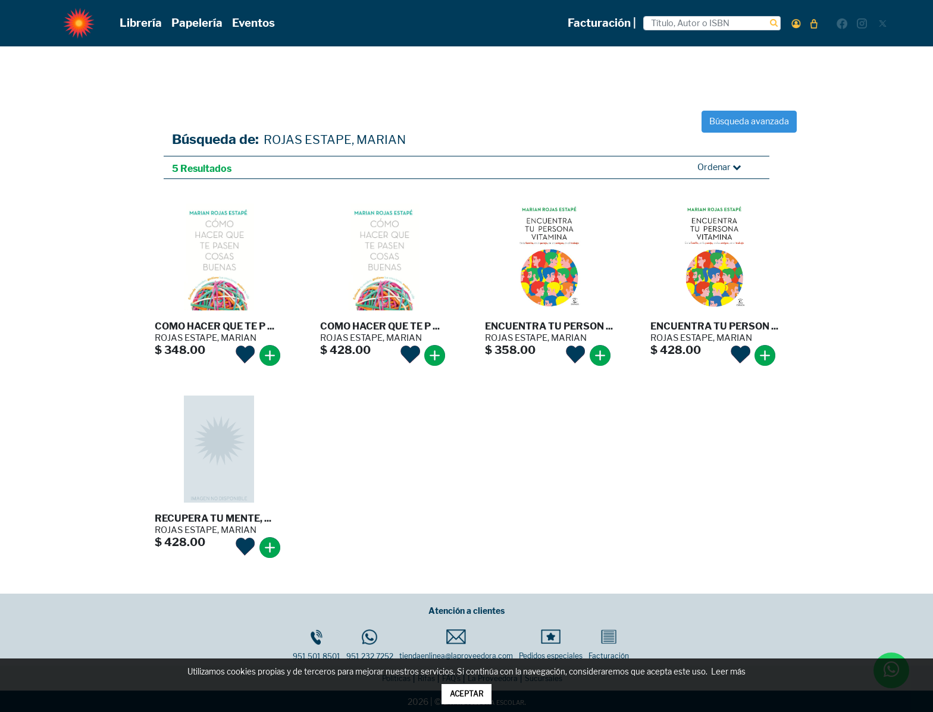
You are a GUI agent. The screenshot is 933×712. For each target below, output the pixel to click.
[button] (796, 23)
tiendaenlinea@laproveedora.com (456, 644)
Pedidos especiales (551, 644)
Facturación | (602, 23)
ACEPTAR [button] (466, 693)
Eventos (253, 23)
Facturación (608, 644)
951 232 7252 (369, 645)
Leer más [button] (728, 672)
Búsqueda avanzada (749, 121)
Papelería (197, 23)
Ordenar (719, 167)
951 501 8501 (316, 645)
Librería (141, 23)
